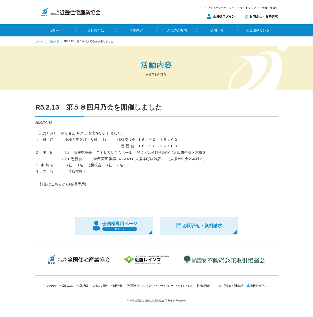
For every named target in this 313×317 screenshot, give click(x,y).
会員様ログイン (224, 16)
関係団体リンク (258, 30)
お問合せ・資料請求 (263, 16)
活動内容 (136, 30)
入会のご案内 (177, 30)
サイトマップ (248, 7)
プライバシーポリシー (221, 7)
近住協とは (95, 30)
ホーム (39, 41)
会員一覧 (217, 30)
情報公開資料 (270, 7)
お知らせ (55, 30)
